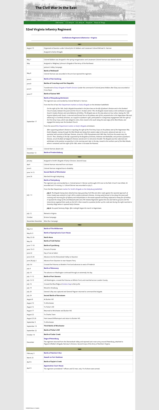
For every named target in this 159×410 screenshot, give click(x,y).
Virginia (94, 38)
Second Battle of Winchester (55, 172)
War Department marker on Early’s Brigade (71, 126)
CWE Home (59, 23)
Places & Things (99, 23)
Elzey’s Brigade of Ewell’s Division (66, 88)
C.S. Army (70, 22)
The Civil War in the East (56, 7)
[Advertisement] (79, 393)
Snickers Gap (66, 284)
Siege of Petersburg (51, 339)
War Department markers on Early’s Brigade (74, 105)
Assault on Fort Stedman (53, 357)
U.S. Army (80, 22)
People (89, 22)
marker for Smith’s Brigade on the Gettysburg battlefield (82, 189)
